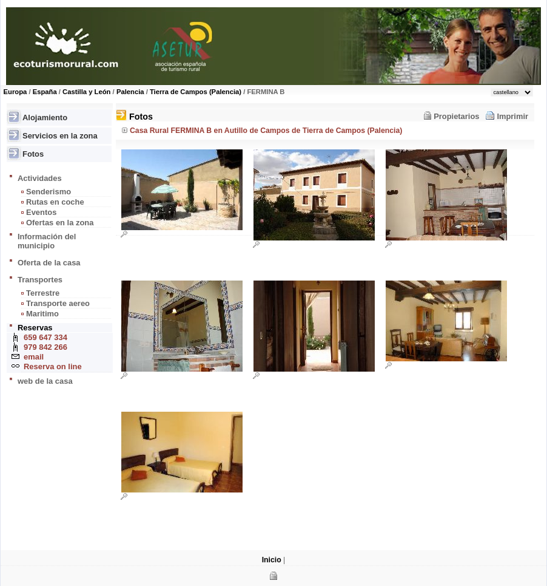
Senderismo (48, 191)
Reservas (35, 327)
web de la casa (45, 381)
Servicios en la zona (60, 135)
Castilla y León (86, 91)
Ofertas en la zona (59, 222)
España (45, 91)
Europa (15, 91)
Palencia (130, 91)
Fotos (33, 153)
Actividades (40, 178)
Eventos (41, 212)
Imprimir (512, 116)
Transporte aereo (58, 303)
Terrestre (42, 293)
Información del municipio (47, 241)
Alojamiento (44, 117)
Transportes (40, 279)
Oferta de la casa (49, 262)
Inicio (271, 560)
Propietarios (456, 116)
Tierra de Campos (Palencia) (195, 91)
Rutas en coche (55, 201)
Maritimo (42, 313)
